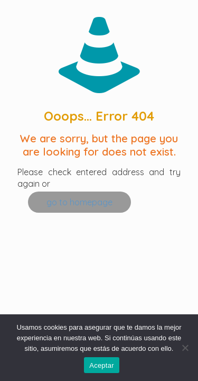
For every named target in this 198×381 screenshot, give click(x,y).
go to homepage (79, 202)
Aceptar (101, 365)
